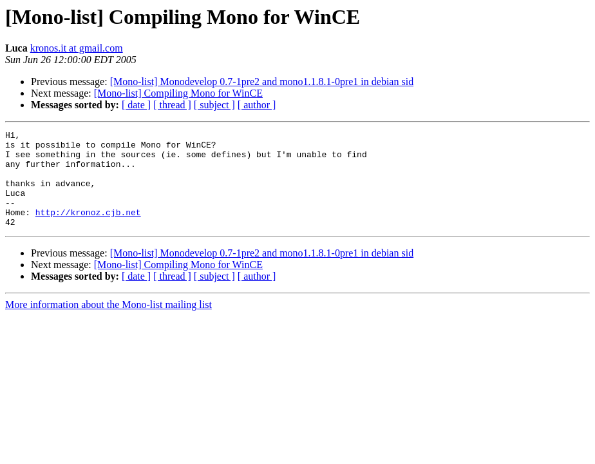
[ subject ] (214, 104)
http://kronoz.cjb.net (88, 229)
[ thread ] (172, 104)
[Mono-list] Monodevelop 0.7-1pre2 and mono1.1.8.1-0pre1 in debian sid (261, 81)
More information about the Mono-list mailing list (108, 323)
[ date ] (136, 104)
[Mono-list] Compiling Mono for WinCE (178, 93)
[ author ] (257, 104)
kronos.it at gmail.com (76, 48)
